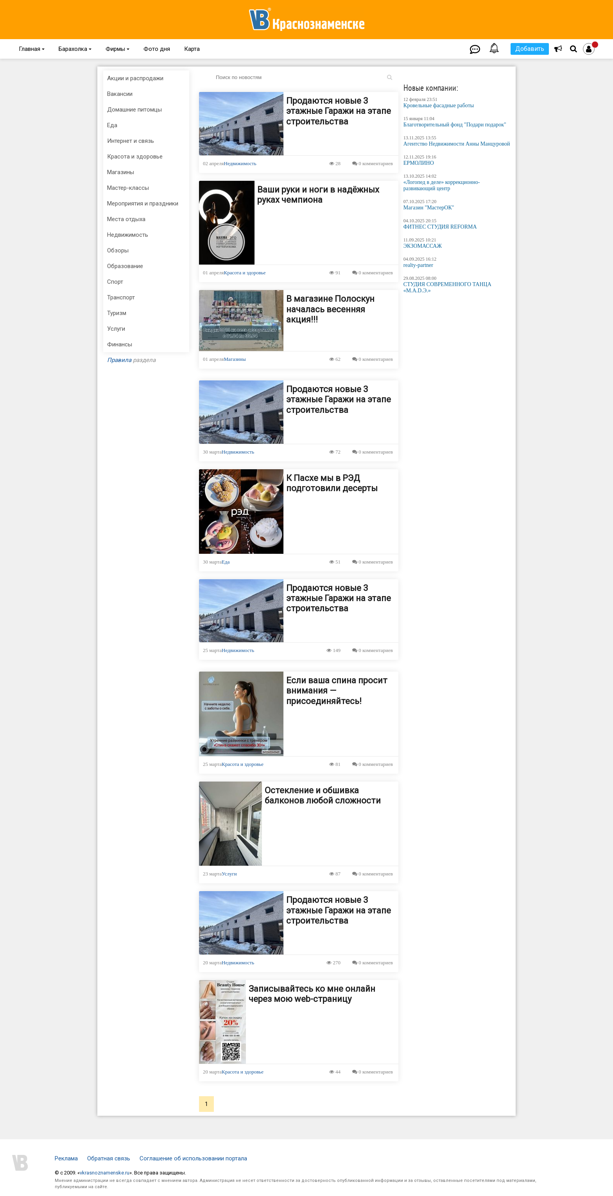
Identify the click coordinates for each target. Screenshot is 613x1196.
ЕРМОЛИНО (418, 163)
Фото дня (156, 48)
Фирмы (117, 48)
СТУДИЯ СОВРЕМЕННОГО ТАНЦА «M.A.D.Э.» (447, 287)
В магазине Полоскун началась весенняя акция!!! (330, 309)
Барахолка (75, 48)
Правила (119, 360)
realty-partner (418, 265)
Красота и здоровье (245, 273)
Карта (192, 48)
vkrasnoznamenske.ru (104, 1173)
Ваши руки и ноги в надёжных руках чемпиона (318, 195)
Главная (32, 48)
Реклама (66, 1158)
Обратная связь (108, 1158)
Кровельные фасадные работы (438, 105)
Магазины (235, 359)
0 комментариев (372, 163)
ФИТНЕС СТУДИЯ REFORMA (440, 227)
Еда (225, 562)
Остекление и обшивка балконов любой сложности (323, 795)
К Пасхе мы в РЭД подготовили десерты (332, 483)
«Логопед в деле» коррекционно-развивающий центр (441, 185)
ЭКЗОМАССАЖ (422, 246)
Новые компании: (430, 87)
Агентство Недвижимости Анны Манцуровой (456, 144)
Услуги (229, 874)
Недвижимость (240, 163)
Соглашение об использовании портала (193, 1158)
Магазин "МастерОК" (428, 208)
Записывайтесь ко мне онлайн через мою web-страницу (312, 994)
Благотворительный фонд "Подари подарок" (454, 125)
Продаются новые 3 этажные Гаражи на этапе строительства (338, 111)
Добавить (529, 48)
